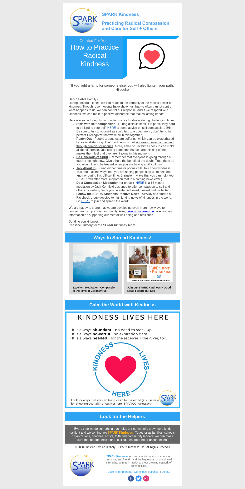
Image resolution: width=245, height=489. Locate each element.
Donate (165, 471)
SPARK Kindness (120, 432)
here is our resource (140, 211)
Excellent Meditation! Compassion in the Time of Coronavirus (94, 289)
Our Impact (140, 471)
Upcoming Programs (120, 471)
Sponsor (154, 471)
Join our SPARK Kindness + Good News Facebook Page (149, 289)
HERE (111, 127)
